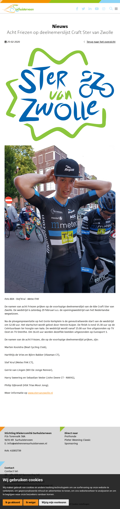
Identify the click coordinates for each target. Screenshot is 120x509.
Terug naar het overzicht (101, 41)
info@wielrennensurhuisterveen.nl (27, 443)
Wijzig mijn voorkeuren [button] (54, 502)
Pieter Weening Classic (78, 439)
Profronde (70, 436)
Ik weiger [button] (31, 502)
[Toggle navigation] (116, 8)
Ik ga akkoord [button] (12, 502)
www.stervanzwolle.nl (40, 392)
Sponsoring (71, 443)
